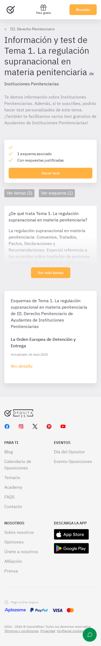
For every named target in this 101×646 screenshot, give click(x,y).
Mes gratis (43, 9)
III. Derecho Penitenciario (32, 29)
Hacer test (50, 173)
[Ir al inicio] (10, 9)
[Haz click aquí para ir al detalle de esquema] (22, 366)
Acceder (83, 9)
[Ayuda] (90, 635)
